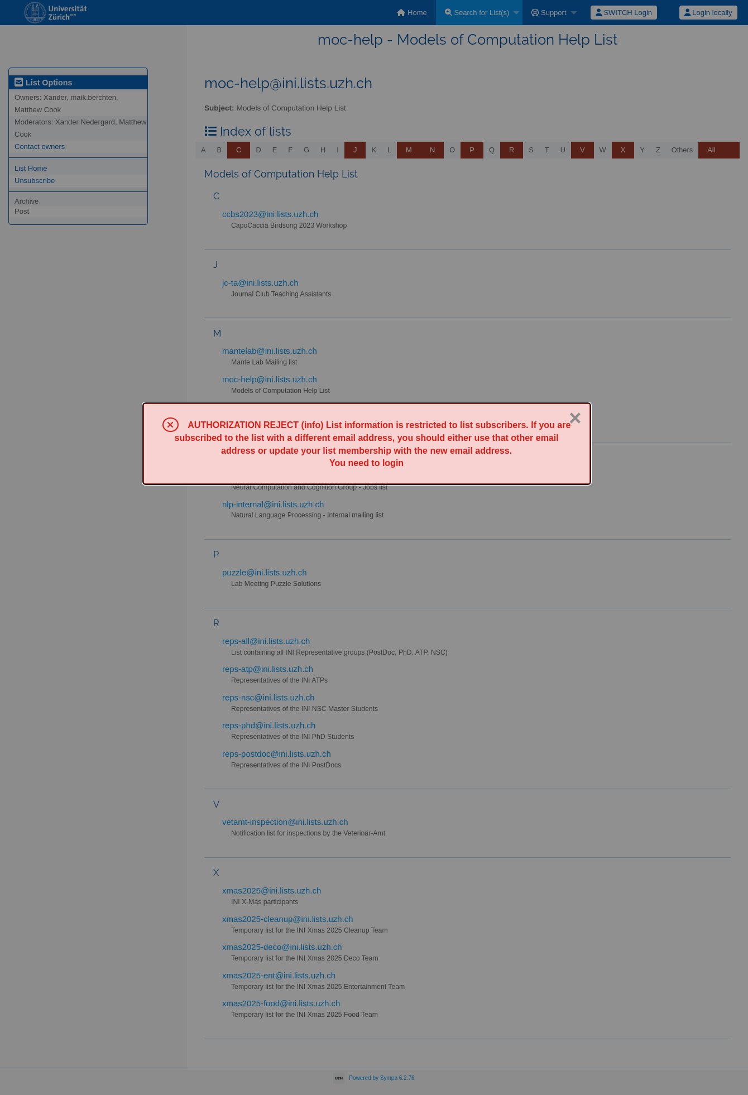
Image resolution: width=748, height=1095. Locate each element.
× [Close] (575, 418)
